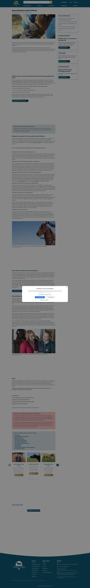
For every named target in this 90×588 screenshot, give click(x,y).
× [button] (66, 287)
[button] (45, 294)
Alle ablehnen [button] (50, 297)
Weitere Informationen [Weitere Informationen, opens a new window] (47, 292)
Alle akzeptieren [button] (39, 297)
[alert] (45, 294)
